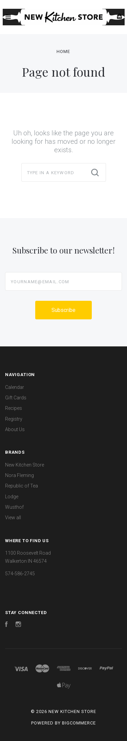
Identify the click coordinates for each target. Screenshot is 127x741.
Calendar (14, 387)
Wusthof (14, 507)
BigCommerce (79, 722)
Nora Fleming (19, 475)
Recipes (13, 408)
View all (13, 517)
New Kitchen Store (24, 465)
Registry (13, 419)
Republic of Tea (21, 485)
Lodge (11, 496)
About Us (15, 429)
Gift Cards (15, 397)
